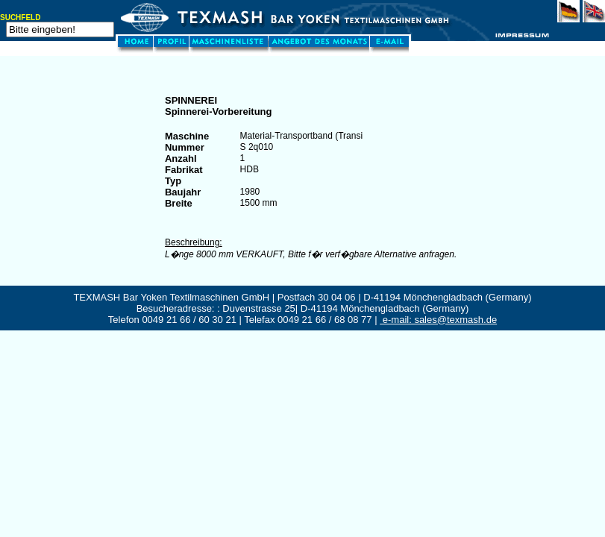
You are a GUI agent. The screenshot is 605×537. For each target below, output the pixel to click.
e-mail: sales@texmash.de (438, 319)
